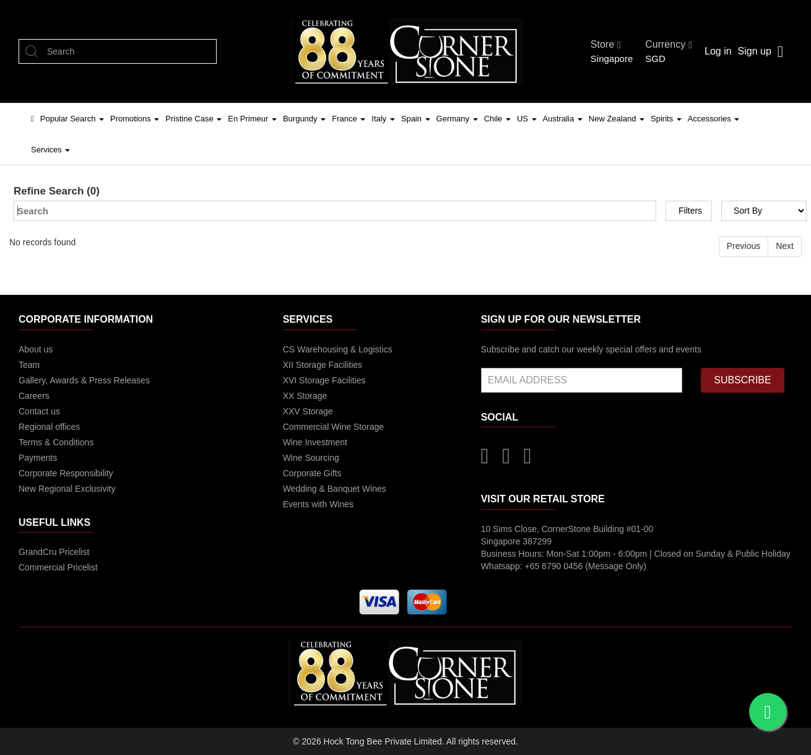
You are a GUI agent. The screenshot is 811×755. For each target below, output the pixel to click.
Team (29, 365)
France (348, 118)
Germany (457, 118)
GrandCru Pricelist (54, 552)
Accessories (714, 118)
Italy (382, 118)
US (527, 118)
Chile (497, 118)
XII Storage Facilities (322, 365)
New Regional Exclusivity (67, 489)
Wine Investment (315, 442)
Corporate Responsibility (66, 473)
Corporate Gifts (312, 473)
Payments (38, 458)
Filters (690, 211)
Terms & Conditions (56, 442)
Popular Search (72, 118)
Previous (743, 246)
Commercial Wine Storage (333, 427)
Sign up (754, 51)
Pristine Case (193, 118)
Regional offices (49, 427)
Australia (563, 118)
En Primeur (252, 118)
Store (606, 44)
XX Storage (305, 396)
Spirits (666, 118)
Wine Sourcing (311, 458)
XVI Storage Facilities (324, 380)
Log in (718, 51)
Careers (34, 396)
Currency (668, 44)
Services (50, 149)
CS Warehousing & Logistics (337, 349)
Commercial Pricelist (58, 567)
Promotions (134, 118)
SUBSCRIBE (742, 380)
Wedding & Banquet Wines (334, 489)
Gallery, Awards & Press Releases (84, 380)
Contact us (39, 411)
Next (785, 246)
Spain (415, 118)
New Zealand (616, 118)
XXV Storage (308, 411)
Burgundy (304, 118)
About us (36, 349)
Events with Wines (318, 504)
